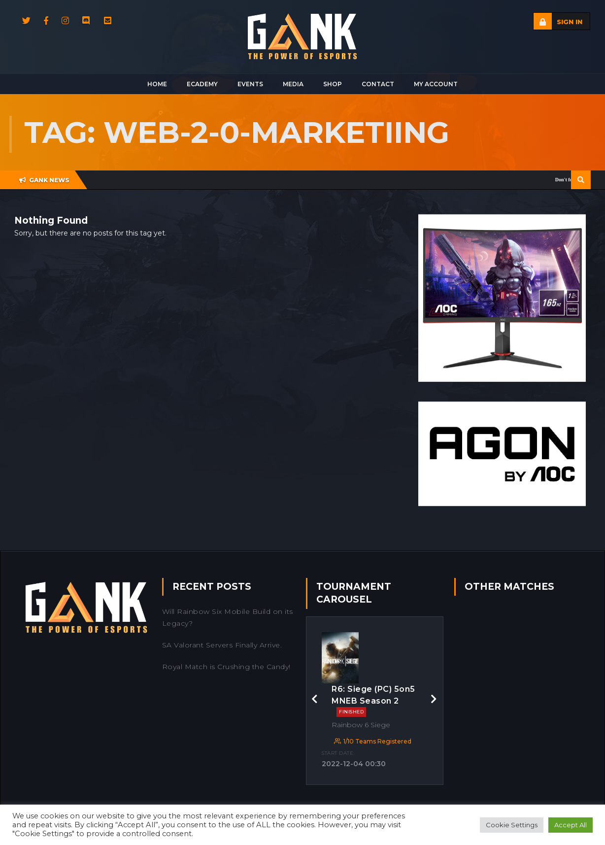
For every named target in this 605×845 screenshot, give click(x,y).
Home (157, 84)
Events (250, 84)
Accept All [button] (570, 825)
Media (293, 84)
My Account (436, 84)
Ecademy (202, 84)
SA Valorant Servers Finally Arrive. (222, 645)
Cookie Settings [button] (512, 825)
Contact (378, 84)
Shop (332, 84)
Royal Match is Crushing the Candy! (226, 666)
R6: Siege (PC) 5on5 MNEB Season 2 (373, 700)
